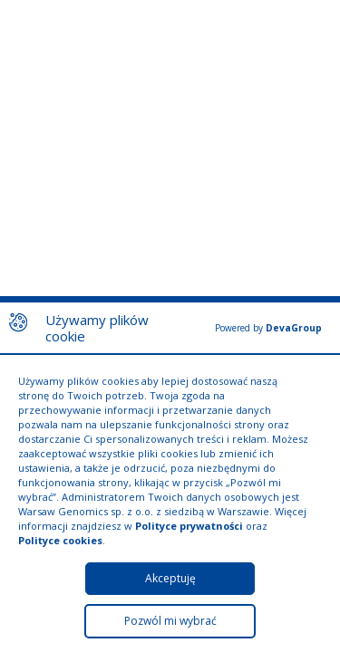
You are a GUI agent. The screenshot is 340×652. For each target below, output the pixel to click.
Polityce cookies (60, 540)
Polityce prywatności (189, 525)
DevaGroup (294, 327)
